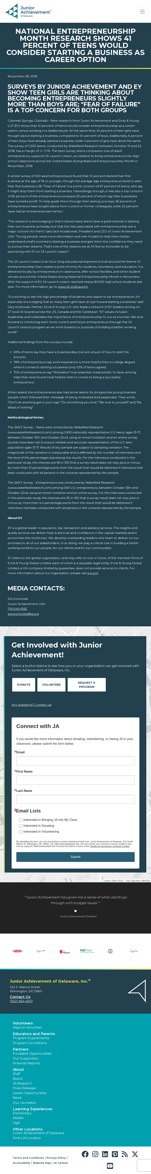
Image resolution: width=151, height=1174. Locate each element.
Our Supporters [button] (25, 1058)
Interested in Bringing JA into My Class (50, 819)
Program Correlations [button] (30, 1043)
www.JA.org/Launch (73, 287)
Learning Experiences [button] (32, 1109)
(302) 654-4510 (21, 1001)
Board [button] (17, 1079)
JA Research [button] (22, 1083)
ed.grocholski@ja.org (23, 614)
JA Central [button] (60, 1162)
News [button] (17, 1098)
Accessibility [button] (21, 1162)
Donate (23, 684)
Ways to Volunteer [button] (27, 1027)
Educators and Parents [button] (34, 1034)
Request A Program (86, 685)
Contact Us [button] (20, 997)
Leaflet (107, 881)
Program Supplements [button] (31, 1038)
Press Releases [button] (24, 1088)
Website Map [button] (42, 1162)
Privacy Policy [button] (56, 1157)
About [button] (18, 1069)
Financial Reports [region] (26, 1063)
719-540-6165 (17, 609)
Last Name (24, 790)
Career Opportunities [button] (29, 1093)
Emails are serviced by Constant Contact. (110, 846)
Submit (75, 857)
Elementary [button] (22, 1113)
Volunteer (51, 684)
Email (20, 752)
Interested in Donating (38, 825)
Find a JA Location (27, 1138)
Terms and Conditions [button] (28, 1157)
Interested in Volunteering (41, 831)
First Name (24, 771)
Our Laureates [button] (24, 1103)
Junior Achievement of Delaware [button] (38, 1133)
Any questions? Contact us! (32, 705)
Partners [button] (21, 1049)
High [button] (16, 1123)
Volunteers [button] (23, 1023)
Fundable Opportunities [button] (32, 1053)
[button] (86, 1154)
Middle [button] (18, 1118)
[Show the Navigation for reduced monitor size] (142, 11)
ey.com (92, 573)
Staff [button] (16, 1074)
